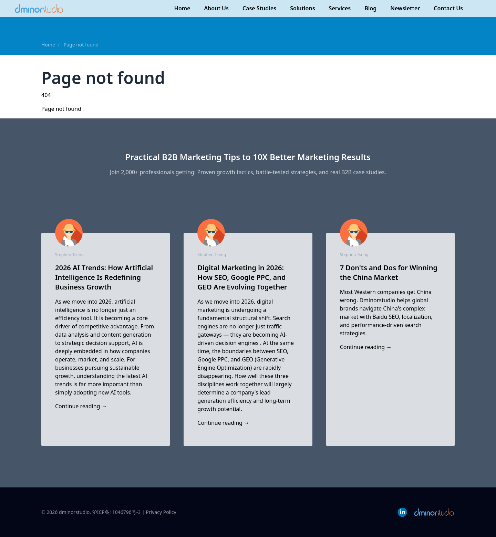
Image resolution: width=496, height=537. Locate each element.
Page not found (81, 44)
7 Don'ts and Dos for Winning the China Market (388, 272)
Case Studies (259, 8)
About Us (216, 8)
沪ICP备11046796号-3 (116, 512)
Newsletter (405, 8)
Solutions (302, 8)
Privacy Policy (161, 512)
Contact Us (448, 8)
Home (182, 8)
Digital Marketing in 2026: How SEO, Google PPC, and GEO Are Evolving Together (242, 277)
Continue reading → (81, 406)
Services (340, 8)
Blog (370, 8)
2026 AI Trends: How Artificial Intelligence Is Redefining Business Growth (104, 277)
